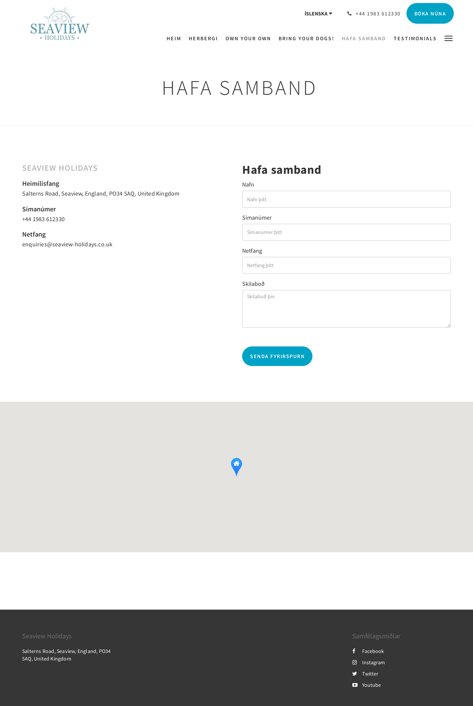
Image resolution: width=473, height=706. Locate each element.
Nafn (248, 184)
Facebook (368, 651)
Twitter (365, 673)
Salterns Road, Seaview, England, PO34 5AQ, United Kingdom (100, 193)
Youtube (366, 685)
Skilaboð (253, 283)
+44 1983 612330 (43, 219)
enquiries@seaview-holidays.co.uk (67, 244)
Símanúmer (257, 217)
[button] (448, 37)
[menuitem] (176, 38)
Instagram (368, 662)
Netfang (252, 250)
